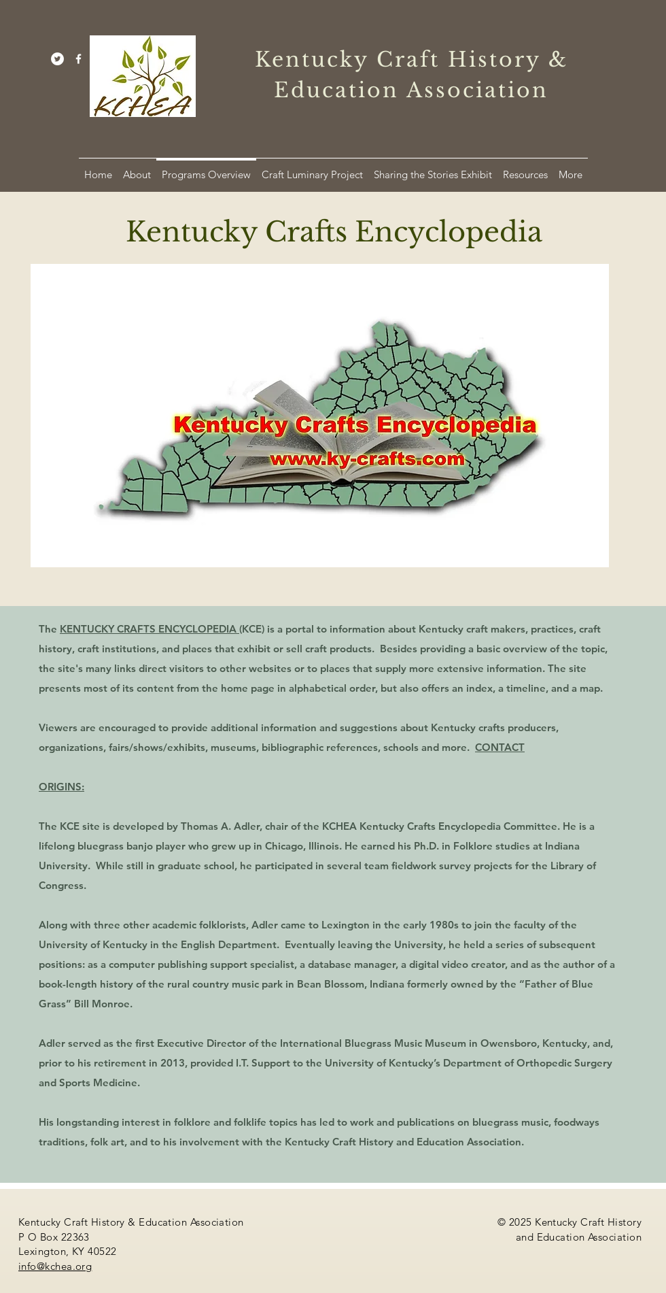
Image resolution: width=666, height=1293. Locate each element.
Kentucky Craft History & (411, 59)
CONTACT (500, 747)
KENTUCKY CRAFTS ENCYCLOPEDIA (149, 628)
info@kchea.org (55, 1266)
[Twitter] (57, 58)
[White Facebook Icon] (78, 58)
